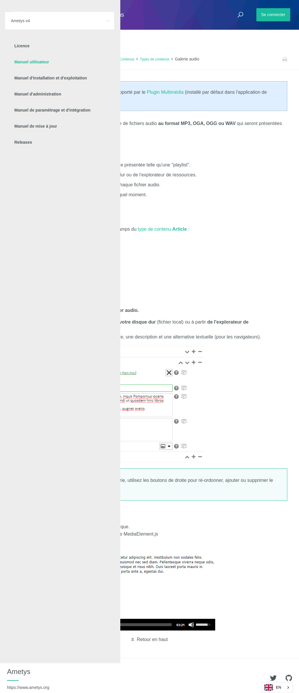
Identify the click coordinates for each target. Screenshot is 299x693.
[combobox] (277, 687)
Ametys (28, 679)
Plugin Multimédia (165, 92)
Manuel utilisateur (64, 59)
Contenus (126, 59)
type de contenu (162, 229)
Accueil (17, 59)
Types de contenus (154, 59)
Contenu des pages (99, 59)
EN (272, 687)
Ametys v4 (37, 59)
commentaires (63, 299)
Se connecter (273, 14)
